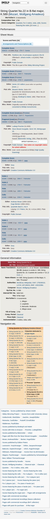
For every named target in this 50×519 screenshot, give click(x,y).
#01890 (4, 178)
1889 (18, 191)
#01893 (4, 197)
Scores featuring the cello (11, 474)
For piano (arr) (39, 487)
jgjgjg (26, 160)
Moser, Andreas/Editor (10, 439)
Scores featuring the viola (32, 471)
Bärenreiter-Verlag (24, 138)
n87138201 (26, 285)
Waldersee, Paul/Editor (10, 423)
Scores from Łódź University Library (34, 414)
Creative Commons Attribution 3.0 (23, 170)
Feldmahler (27, 74)
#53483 (4, 160)
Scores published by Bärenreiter (13, 433)
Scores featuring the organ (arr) (13, 493)
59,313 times (19, 512)
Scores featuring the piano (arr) (28, 480)
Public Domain (17, 62)
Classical (20, 314)
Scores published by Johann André (23, 411)
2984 (18, 178)
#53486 (4, 235)
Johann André (25, 57)
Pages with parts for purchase (13, 505)
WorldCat (20, 283)
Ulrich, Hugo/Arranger (32, 449)
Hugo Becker (15, 204)
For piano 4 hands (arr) (26, 483)
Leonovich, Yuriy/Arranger (11, 446)
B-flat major (30, 505)
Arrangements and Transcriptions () (17, 44)
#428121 (4, 50)
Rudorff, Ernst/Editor (27, 420)
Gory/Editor (43, 436)
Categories (5, 411)
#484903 (4, 122)
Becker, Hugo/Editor (28, 439)
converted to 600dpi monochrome (24, 107)
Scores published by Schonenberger (34, 455)
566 (19, 122)
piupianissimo (28, 80)
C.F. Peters (21, 209)
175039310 (41, 283)
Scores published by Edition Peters (15, 442)
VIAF (34, 283)
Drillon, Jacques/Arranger (32, 446)
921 (19, 235)
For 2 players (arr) (8, 483)
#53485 (4, 229)
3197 (20, 115)
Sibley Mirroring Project (36, 65)
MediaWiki (34, 512)
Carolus (27, 50)
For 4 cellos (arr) (41, 474)
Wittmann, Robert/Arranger (12, 452)
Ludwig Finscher (18, 126)
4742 (19, 80)
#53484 (4, 223)
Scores (27, 461)
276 (21, 50)
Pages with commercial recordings (14, 496)
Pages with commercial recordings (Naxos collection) (21, 499)
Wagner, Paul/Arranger (10, 455)
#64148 (4, 80)
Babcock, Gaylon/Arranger (11, 449)
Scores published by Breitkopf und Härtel (17, 427)
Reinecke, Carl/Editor (10, 420)
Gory (12, 165)
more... (15, 87)
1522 (19, 223)
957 (19, 229)
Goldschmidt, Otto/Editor (11, 417)
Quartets (19, 23)
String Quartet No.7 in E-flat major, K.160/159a (16, 361)
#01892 (4, 191)
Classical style (30, 464)
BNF (32, 285)
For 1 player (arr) (8, 490)
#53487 (4, 241)
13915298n (39, 285)
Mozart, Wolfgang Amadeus (26, 14)
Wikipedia (27, 283)
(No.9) (28, 55)
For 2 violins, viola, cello (31, 23)
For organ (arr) (22, 490)
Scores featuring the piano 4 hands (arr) (16, 487)
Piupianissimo (29, 115)
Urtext (30, 433)
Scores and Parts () (11, 40)
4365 (19, 160)
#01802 (4, 74)
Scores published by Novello (12, 461)
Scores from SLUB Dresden (34, 452)
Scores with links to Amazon (12, 430)
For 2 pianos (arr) (8, 480)
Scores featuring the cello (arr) (13, 477)
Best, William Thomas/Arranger (13, 458)
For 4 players (28, 474)
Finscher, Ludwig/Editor (33, 430)
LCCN (19, 285)
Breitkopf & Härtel (24, 97)
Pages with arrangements (36, 493)
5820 (19, 74)
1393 (18, 241)
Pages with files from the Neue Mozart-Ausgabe (19, 436)
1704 (18, 185)
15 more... (34, 25)
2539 (18, 197)
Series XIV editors (18, 84)
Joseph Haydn (30, 333)
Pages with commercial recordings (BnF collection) (20, 502)
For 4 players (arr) (33, 477)
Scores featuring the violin (11, 471)
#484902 (4, 115)
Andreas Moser (16, 202)
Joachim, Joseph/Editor (31, 417)
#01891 (4, 185)
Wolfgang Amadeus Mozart (31, 328)
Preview (18, 71)
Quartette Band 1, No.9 (19, 207)
